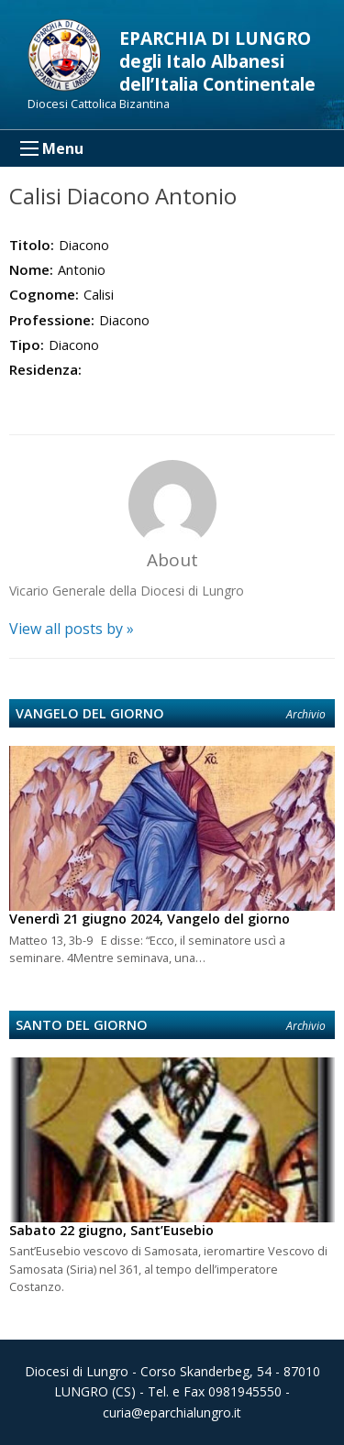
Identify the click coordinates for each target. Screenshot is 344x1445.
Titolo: (31, 244)
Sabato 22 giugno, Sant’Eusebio (111, 1230)
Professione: (51, 320)
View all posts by (71, 629)
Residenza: (45, 369)
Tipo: (26, 344)
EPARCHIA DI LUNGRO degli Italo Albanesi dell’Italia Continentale (217, 61)
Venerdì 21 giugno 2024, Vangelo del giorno (149, 918)
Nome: (31, 269)
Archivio (306, 714)
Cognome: (44, 294)
